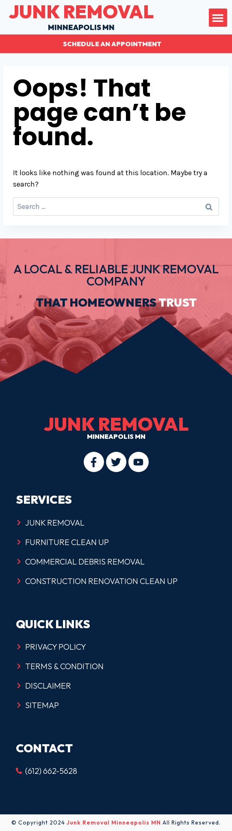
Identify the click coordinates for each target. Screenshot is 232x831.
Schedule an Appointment (112, 44)
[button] (218, 18)
